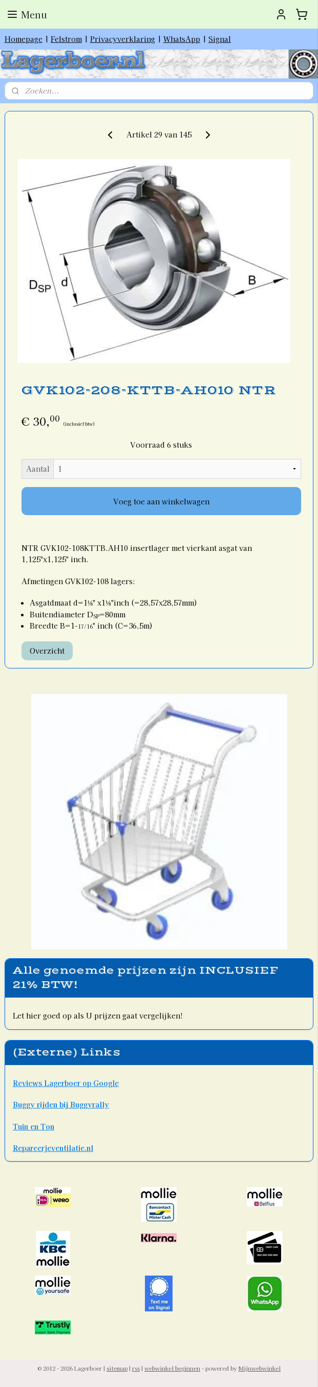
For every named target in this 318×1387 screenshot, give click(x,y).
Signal (219, 39)
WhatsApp (181, 39)
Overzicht (47, 650)
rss (136, 1368)
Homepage (24, 39)
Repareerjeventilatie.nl (53, 1148)
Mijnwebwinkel (260, 1368)
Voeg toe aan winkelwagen (161, 501)
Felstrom (66, 39)
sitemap (117, 1368)
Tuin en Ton (33, 1126)
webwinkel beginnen (172, 1368)
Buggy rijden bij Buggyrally (61, 1104)
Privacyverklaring (122, 39)
